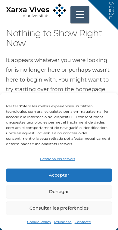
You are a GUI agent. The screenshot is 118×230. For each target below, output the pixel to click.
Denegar (59, 191)
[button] (80, 14)
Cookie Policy (39, 222)
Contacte (83, 222)
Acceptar (59, 175)
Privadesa (63, 222)
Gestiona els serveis (57, 159)
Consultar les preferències (59, 208)
